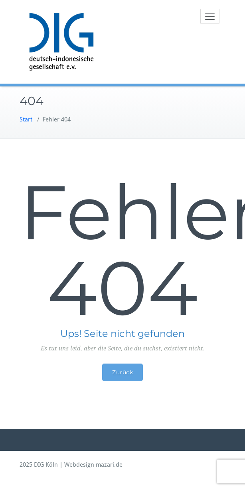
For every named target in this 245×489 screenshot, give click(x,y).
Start (26, 119)
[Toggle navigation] (209, 16)
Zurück (122, 372)
